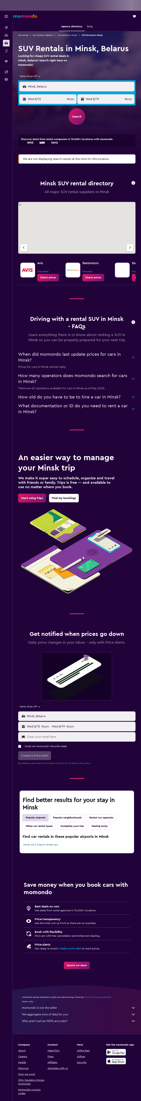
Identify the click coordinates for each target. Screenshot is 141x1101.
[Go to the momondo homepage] (25, 16)
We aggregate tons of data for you (78, 1014)
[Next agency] (130, 247)
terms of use (65, 763)
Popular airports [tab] (35, 817)
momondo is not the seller (78, 1008)
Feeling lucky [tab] (100, 826)
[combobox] (30, 76)
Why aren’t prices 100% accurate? (78, 1021)
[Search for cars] (6, 43)
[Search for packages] (6, 51)
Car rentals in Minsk (67, 35)
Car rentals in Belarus (42, 35)
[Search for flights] (6, 27)
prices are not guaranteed (97, 997)
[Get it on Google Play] (116, 1052)
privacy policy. (83, 763)
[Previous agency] (23, 247)
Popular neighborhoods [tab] (67, 817)
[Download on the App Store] (116, 1061)
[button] (6, 16)
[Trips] (6, 61)
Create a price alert (70, 948)
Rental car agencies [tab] (101, 817)
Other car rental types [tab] (39, 826)
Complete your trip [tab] (72, 826)
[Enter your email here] (80, 736)
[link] (48, 277)
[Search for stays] (6, 35)
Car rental (23, 35)
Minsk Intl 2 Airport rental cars (40, 844)
